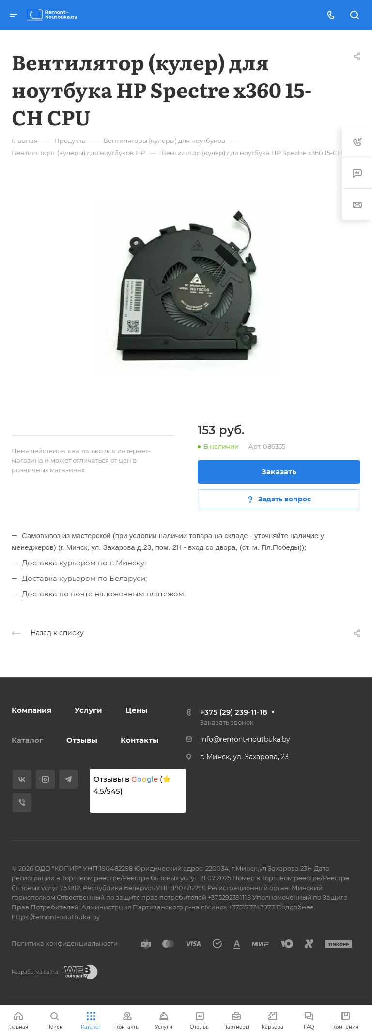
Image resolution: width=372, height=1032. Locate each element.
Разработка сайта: (35, 972)
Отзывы (81, 740)
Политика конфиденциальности (65, 943)
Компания (31, 710)
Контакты (140, 740)
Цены (136, 710)
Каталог (27, 740)
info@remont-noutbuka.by (245, 739)
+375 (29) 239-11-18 (233, 712)
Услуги (88, 710)
